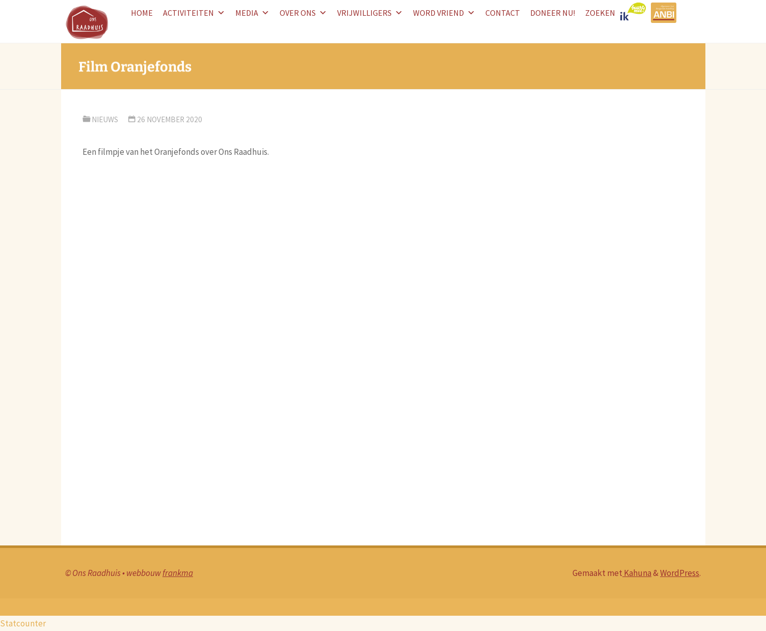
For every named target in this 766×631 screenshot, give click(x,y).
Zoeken (600, 13)
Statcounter (23, 623)
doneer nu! (552, 13)
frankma (177, 573)
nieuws (105, 119)
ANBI (665, 13)
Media (252, 13)
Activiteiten (194, 13)
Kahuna (636, 573)
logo (635, 13)
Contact (502, 13)
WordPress (679, 573)
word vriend (444, 13)
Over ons (303, 13)
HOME (142, 13)
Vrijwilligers (370, 13)
